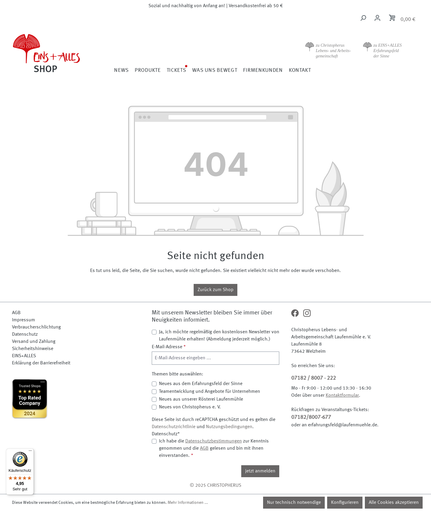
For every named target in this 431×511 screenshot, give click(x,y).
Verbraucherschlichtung (36, 327)
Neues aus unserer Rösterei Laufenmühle (201, 399)
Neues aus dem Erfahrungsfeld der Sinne (200, 383)
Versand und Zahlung (33, 341)
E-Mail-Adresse (169, 347)
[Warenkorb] (402, 19)
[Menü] (30, 452)
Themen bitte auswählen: (177, 374)
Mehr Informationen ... (188, 503)
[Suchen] (363, 18)
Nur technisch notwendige (294, 502)
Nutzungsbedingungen (229, 427)
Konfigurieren (345, 502)
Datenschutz (25, 334)
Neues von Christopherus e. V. (190, 407)
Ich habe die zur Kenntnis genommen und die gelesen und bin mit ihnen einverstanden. (214, 448)
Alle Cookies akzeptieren (394, 502)
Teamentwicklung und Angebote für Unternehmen (209, 391)
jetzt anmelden (260, 471)
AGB (16, 313)
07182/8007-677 (311, 417)
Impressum (23, 320)
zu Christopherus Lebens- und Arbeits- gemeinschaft (333, 50)
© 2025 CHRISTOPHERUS (215, 485)
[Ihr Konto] (377, 18)
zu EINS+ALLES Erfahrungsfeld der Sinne (388, 50)
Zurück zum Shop (215, 290)
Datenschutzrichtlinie (173, 427)
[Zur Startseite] (63, 52)
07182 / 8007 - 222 (313, 378)
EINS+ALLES (24, 356)
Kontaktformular (342, 395)
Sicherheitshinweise (32, 348)
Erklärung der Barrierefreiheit (41, 363)
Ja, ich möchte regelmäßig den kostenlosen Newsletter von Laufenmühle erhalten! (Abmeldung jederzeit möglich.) (219, 336)
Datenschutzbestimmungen (213, 441)
